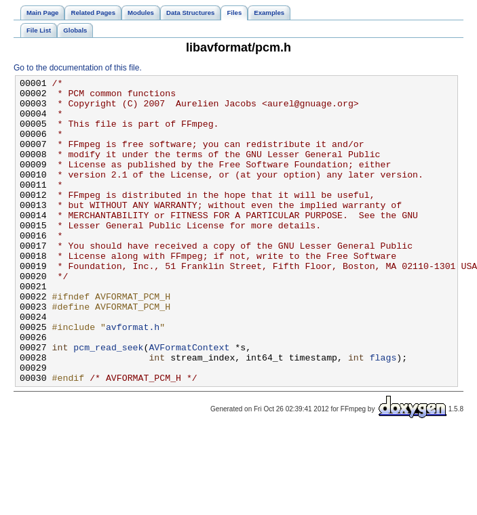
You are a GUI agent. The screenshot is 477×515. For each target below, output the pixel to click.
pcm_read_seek (108, 402)
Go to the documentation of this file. (78, 68)
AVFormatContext (189, 402)
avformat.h (132, 377)
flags (383, 414)
